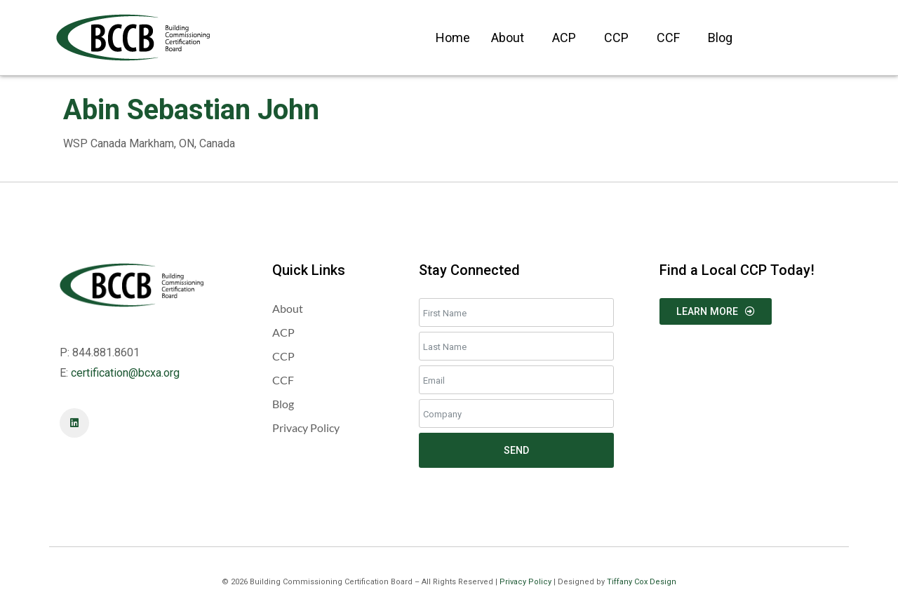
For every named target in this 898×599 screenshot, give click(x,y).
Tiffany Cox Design (641, 581)
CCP (616, 37)
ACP (564, 37)
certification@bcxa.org (125, 372)
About (507, 37)
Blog (720, 37)
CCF (668, 37)
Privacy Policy (525, 581)
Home (453, 37)
